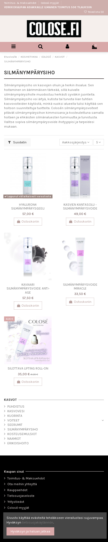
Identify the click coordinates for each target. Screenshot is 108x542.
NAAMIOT (14, 439)
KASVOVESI (15, 411)
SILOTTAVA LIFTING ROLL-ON (28, 368)
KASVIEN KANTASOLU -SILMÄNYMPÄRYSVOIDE (80, 206)
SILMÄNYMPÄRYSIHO (22, 429)
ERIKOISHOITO (18, 443)
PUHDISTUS (15, 406)
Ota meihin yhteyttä (22, 484)
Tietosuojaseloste (20, 496)
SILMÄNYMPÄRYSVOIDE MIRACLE (80, 286)
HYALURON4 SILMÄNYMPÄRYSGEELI (28, 206)
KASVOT (10, 400)
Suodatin (17, 142)
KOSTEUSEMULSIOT (22, 434)
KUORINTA (14, 416)
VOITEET (13, 420)
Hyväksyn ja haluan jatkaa (30, 531)
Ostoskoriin (28, 221)
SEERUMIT (15, 425)
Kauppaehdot (17, 490)
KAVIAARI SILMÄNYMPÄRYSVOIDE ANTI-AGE (28, 288)
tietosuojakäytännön (37, 522)
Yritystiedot (15, 502)
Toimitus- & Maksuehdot (20, 3)
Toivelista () (94, 12)
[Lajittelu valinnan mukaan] (76, 142)
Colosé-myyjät (50, 3)
